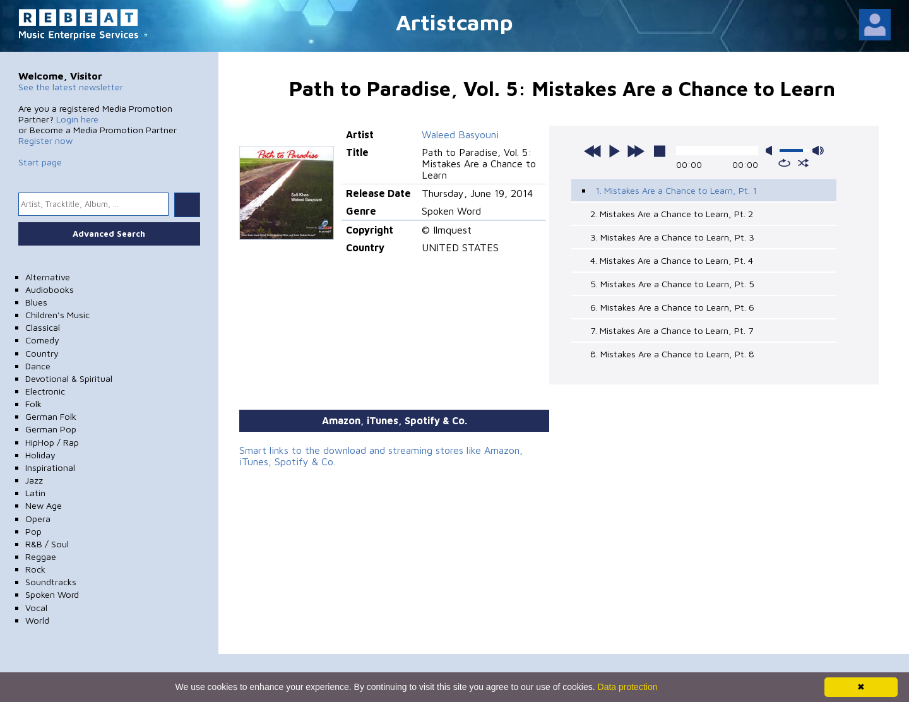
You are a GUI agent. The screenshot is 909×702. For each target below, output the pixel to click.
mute (771, 150)
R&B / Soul (47, 543)
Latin (35, 492)
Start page (40, 162)
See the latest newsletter (70, 86)
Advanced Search (109, 234)
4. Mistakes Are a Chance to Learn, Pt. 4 (671, 260)
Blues (36, 302)
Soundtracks (50, 581)
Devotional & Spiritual (68, 378)
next (636, 151)
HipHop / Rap (52, 442)
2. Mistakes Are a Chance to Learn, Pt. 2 (671, 213)
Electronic (45, 391)
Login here (77, 119)
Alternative (47, 276)
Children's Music (57, 314)
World (37, 620)
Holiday (40, 454)
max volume (818, 150)
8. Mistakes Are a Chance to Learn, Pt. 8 (672, 353)
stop (659, 151)
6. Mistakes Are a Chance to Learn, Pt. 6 (672, 307)
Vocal (36, 607)
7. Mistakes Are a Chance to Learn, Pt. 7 (671, 330)
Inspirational (50, 467)
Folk (33, 403)
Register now (45, 140)
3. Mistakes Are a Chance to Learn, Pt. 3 (672, 237)
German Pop (50, 429)
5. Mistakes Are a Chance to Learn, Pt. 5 (672, 283)
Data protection (628, 687)
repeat (784, 163)
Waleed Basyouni (460, 134)
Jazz (34, 480)
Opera (37, 518)
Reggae (40, 556)
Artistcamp (454, 22)
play (614, 151)
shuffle (803, 163)
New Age (43, 505)
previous (593, 151)
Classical (42, 327)
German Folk (50, 416)
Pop (33, 531)
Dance (37, 365)
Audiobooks (49, 289)
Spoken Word (52, 594)
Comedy (42, 340)
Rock (35, 569)
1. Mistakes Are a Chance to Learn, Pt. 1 (676, 190)
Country (42, 353)
